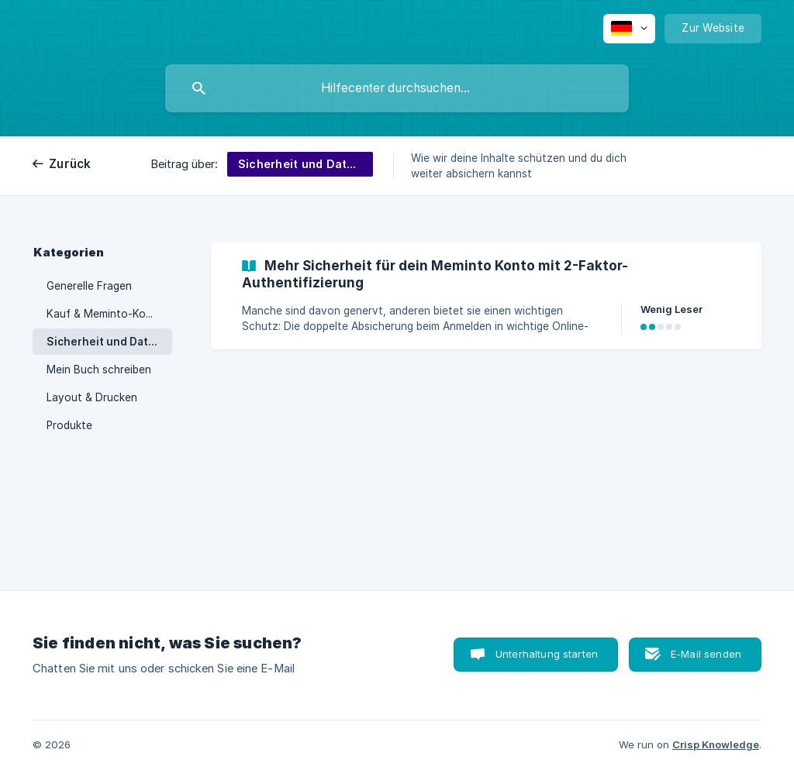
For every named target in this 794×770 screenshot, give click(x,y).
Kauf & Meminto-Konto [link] (105, 314)
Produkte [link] (69, 425)
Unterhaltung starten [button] (546, 654)
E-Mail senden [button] (706, 654)
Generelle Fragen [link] (89, 286)
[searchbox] (397, 88)
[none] (629, 28)
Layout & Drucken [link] (92, 397)
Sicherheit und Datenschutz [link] (109, 341)
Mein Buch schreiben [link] (99, 369)
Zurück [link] (70, 163)
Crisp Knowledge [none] (715, 744)
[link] (486, 295)
